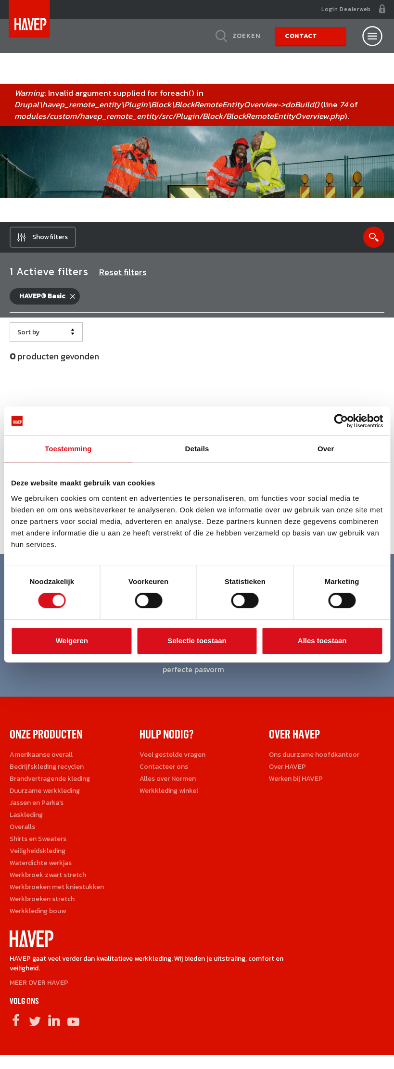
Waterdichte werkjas (41, 866)
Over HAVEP (287, 770)
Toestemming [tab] (68, 449)
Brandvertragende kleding (50, 782)
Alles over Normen (168, 782)
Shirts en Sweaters (38, 842)
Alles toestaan (322, 640)
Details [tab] (197, 449)
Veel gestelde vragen (172, 758)
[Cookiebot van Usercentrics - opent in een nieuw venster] (341, 421)
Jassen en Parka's (37, 806)
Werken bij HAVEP (296, 782)
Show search (373, 240)
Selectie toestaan (197, 640)
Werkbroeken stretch (42, 902)
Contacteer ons (164, 770)
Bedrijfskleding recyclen (47, 770)
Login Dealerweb (346, 9)
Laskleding (26, 818)
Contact (301, 35)
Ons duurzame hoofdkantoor (314, 758)
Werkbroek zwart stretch (48, 878)
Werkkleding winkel (169, 794)
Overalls (22, 830)
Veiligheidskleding (37, 854)
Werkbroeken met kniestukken (57, 890)
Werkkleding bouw (38, 914)
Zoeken (246, 35)
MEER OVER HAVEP (39, 986)
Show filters (50, 240)
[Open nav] (372, 36)
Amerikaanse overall (41, 758)
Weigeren (72, 640)
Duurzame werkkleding (45, 794)
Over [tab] (326, 449)
